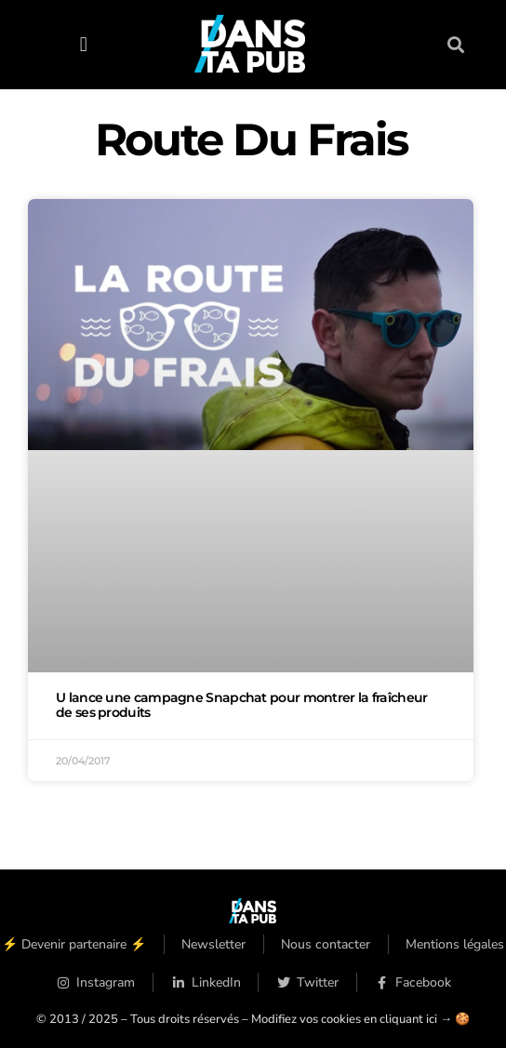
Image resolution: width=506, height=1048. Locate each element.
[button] (83, 44)
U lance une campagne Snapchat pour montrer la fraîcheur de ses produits (242, 705)
